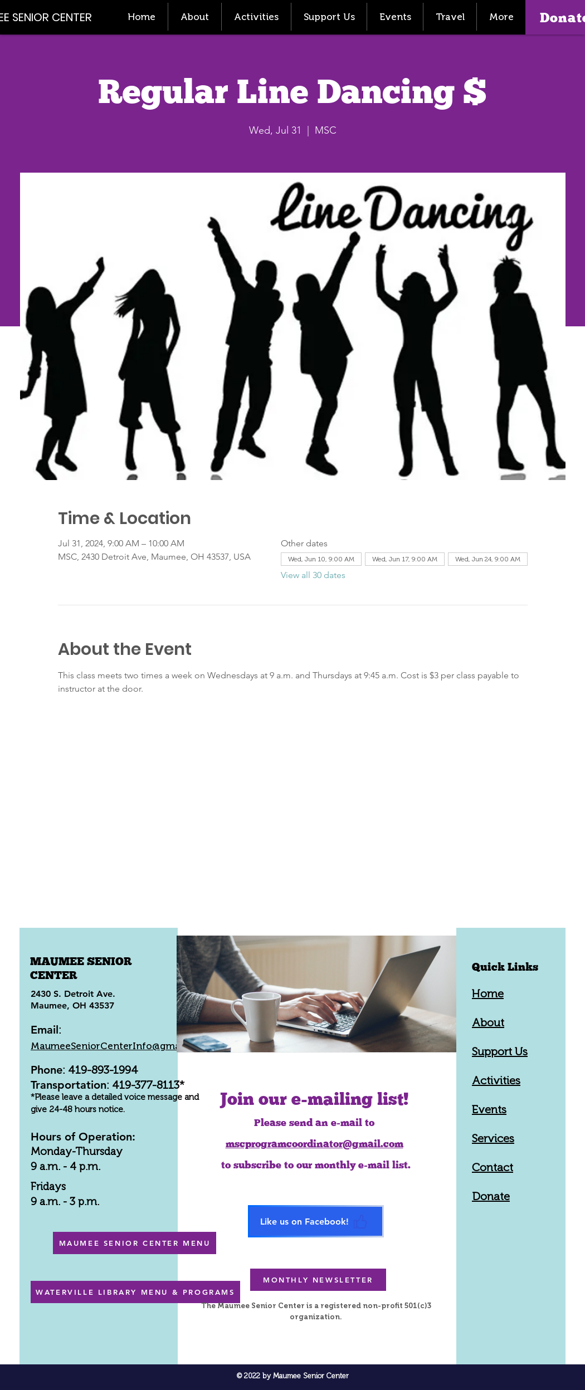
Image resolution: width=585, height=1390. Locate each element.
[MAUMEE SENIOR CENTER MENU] (134, 1243)
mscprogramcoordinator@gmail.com (314, 1143)
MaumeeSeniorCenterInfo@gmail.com (119, 1045)
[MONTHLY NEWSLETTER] (318, 1280)
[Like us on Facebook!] (316, 1221)
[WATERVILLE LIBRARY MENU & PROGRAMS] (135, 1292)
